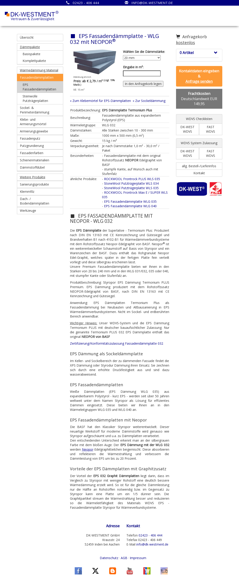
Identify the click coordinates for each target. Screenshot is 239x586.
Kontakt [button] (199, 173)
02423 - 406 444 (150, 535)
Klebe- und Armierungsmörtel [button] (33, 121)
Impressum (138, 558)
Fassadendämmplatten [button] (36, 77)
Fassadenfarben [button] (31, 153)
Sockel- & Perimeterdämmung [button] (34, 110)
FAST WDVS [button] (210, 129)
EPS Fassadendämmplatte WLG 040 (130, 206)
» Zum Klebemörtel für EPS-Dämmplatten (100, 101)
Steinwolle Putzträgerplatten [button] (35, 98)
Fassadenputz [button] (30, 138)
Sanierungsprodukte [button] (34, 184)
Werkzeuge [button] (28, 210)
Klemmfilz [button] (27, 191)
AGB (124, 558)
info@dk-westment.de (152, 544)
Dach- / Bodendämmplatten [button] (34, 201)
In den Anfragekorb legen (143, 84)
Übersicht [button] (27, 37)
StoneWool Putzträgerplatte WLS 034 (131, 183)
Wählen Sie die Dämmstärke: (144, 51)
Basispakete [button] (31, 54)
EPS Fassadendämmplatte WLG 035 (130, 201)
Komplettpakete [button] (34, 61)
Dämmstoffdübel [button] (32, 167)
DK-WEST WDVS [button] (187, 129)
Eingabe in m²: (133, 67)
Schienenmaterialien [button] (34, 160)
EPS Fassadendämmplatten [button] (39, 86)
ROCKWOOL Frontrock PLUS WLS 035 (132, 179)
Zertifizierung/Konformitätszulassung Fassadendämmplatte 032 (116, 343)
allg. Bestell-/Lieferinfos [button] (199, 166)
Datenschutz (109, 558)
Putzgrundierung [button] (32, 146)
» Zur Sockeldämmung (149, 101)
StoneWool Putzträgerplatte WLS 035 (131, 188)
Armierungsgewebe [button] (34, 131)
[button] (40, 47)
